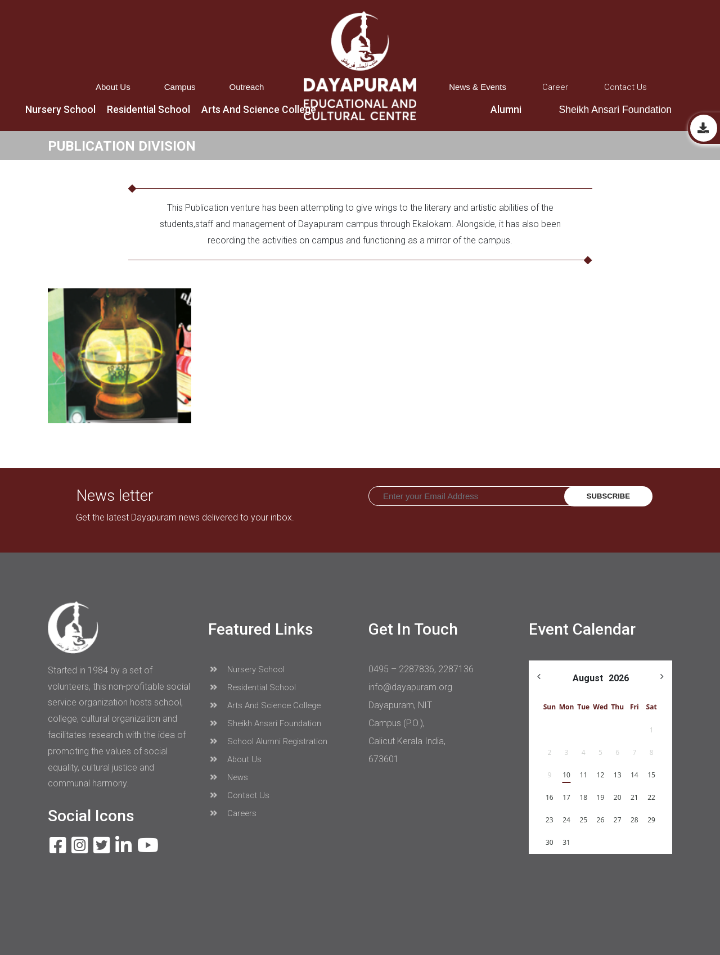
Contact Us (625, 87)
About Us (113, 87)
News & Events (477, 87)
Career (555, 87)
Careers (232, 813)
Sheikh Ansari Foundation (615, 109)
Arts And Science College (265, 705)
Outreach (247, 87)
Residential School (252, 687)
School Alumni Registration (268, 741)
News (228, 777)
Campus (180, 87)
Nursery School (247, 669)
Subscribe (608, 496)
